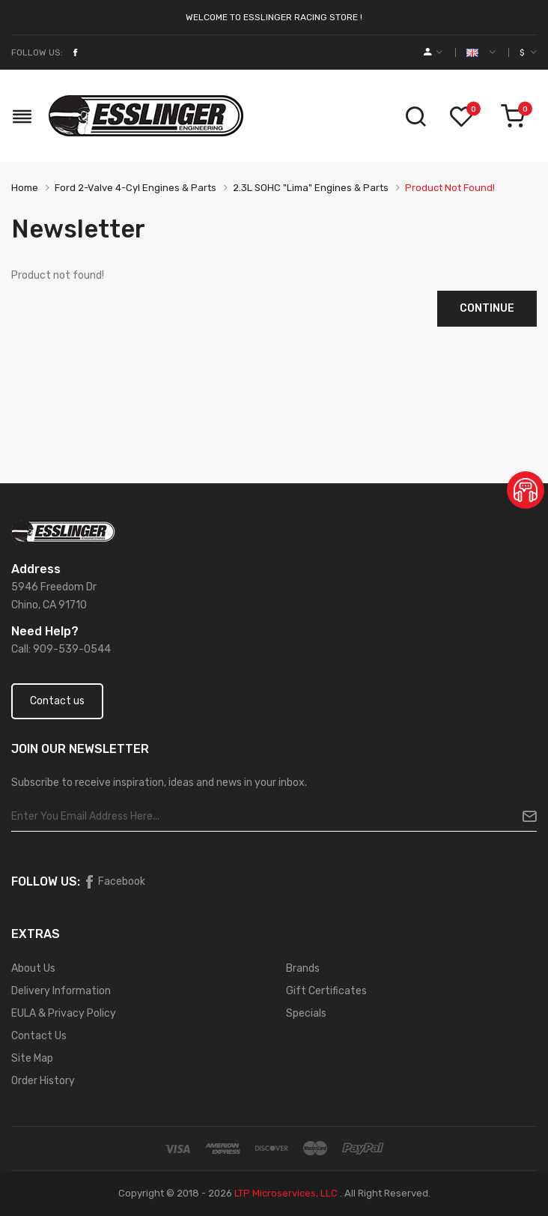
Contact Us (39, 1035)
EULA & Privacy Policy (63, 1013)
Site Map (32, 1058)
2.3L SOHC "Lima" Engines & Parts (311, 187)
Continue (487, 308)
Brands (303, 968)
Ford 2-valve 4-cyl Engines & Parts (135, 187)
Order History (43, 1080)
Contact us (57, 701)
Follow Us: (37, 52)
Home (24, 187)
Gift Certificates (326, 990)
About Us (33, 968)
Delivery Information (61, 990)
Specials (306, 1013)
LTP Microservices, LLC (286, 1193)
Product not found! (450, 187)
